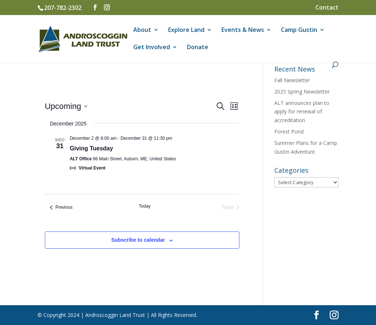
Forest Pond (289, 131)
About (142, 30)
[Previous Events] (61, 207)
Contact (327, 7)
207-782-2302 (63, 8)
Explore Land (186, 30)
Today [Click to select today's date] (145, 206)
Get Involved (151, 47)
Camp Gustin (299, 30)
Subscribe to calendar (138, 240)
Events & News (242, 30)
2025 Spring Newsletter (302, 91)
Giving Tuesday (91, 148)
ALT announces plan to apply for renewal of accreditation (301, 111)
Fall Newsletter (292, 80)
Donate (197, 47)
